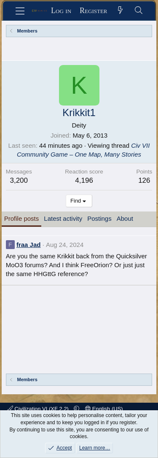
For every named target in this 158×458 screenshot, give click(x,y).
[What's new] (121, 10)
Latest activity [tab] (63, 218)
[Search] (139, 10)
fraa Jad (28, 244)
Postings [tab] (99, 218)
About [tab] (125, 218)
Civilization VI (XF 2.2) (39, 409)
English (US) (104, 409)
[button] (76, 409)
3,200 (19, 180)
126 (144, 180)
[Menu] (20, 11)
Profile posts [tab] (21, 218)
